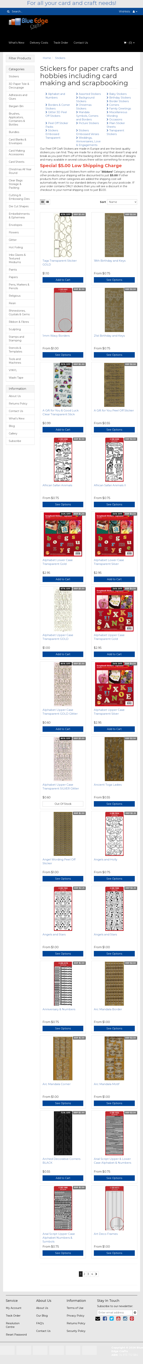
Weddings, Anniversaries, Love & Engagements (88, 141)
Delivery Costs (39, 42)
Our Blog (42, 1315)
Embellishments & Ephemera (19, 215)
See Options (114, 280)
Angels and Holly (105, 859)
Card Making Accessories (17, 152)
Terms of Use (75, 1308)
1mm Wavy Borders (56, 335)
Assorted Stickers (88, 94)
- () (129, 42)
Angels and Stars (54, 934)
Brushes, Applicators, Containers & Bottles (17, 119)
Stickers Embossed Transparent (52, 134)
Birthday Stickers (119, 97)
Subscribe (15, 441)
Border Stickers (118, 101)
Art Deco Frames (106, 1234)
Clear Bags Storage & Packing (15, 184)
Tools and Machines (15, 360)
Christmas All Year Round (20, 171)
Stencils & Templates (15, 349)
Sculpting (15, 329)
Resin (12, 303)
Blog (12, 426)
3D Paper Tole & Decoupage (19, 85)
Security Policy (76, 1331)
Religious (14, 295)
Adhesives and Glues (18, 96)
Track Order (61, 42)
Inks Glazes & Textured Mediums (17, 258)
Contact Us (81, 42)
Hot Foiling (16, 247)
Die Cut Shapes (18, 206)
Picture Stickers (87, 123)
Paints (13, 269)
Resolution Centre (13, 1325)
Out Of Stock (63, 804)
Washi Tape (16, 377)
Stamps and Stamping (16, 338)
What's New (16, 42)
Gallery (13, 433)
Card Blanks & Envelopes (17, 141)
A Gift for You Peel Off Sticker (114, 410)
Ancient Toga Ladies (108, 784)
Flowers (14, 232)
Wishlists (124, 11)
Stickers (14, 76)
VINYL (13, 370)
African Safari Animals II (110, 485)
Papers (13, 277)
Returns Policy (18, 403)
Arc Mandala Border (108, 1009)
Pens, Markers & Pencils (19, 286)
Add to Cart (63, 280)
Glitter (13, 240)
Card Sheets (16, 161)
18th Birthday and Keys (109, 260)
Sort (102, 202)
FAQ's (40, 1323)
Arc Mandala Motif (106, 1084)
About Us (15, 396)
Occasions (114, 119)
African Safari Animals (57, 485)
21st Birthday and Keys (109, 335)
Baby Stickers (117, 94)
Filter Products (20, 58)
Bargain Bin (16, 106)
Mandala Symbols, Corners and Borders (87, 116)
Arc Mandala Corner (56, 1084)
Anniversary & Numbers (59, 1009)
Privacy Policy (75, 1315)
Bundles (14, 132)
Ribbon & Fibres (19, 321)
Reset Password (16, 1334)
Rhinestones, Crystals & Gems (19, 312)
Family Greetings (119, 108)
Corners (113, 105)
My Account (13, 1308)
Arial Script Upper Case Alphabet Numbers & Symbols (59, 1237)
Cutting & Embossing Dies (19, 197)
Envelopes (15, 225)
